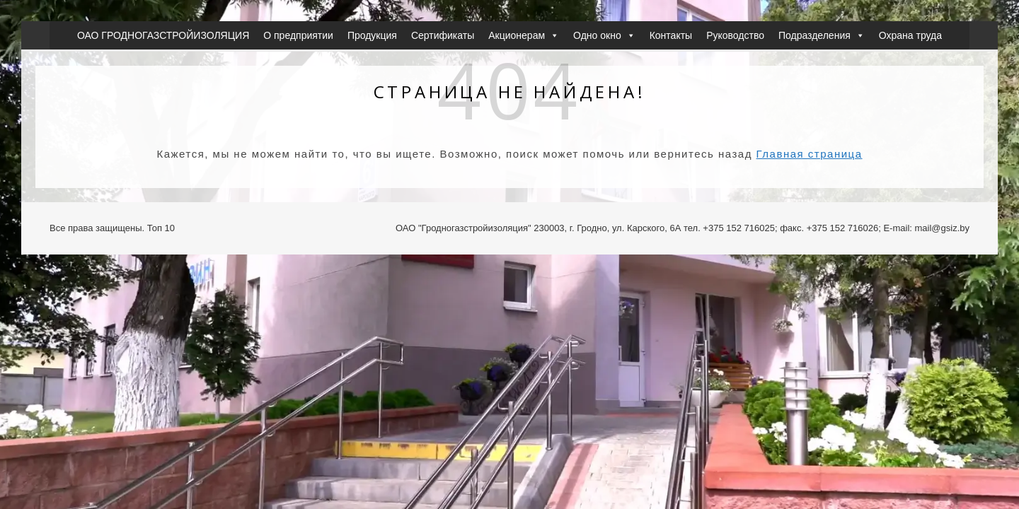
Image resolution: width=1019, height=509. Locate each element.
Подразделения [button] (821, 35)
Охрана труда (910, 35)
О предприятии (298, 35)
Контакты (671, 35)
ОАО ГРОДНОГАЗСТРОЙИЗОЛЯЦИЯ (163, 35)
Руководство (735, 35)
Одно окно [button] (604, 35)
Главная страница (809, 154)
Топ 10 (161, 228)
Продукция (372, 35)
